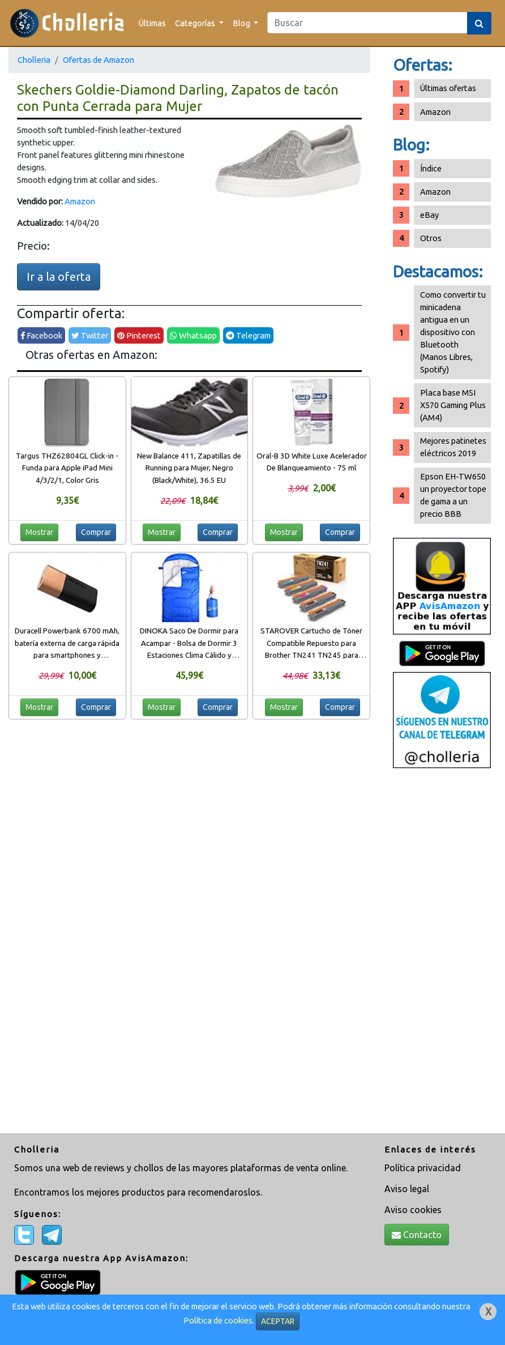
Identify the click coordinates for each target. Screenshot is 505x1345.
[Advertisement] (442, 952)
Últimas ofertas (448, 88)
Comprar (96, 532)
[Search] (367, 22)
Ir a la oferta (59, 276)
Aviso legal (406, 1189)
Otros (431, 238)
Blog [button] (242, 23)
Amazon (80, 201)
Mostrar (39, 532)
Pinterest (139, 335)
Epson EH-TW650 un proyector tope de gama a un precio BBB (453, 495)
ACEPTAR (277, 1321)
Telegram (248, 335)
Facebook (41, 335)
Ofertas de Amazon (98, 60)
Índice (431, 168)
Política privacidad (422, 1168)
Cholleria (34, 60)
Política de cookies (217, 1320)
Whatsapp (193, 335)
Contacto (417, 1235)
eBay (429, 215)
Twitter (89, 335)
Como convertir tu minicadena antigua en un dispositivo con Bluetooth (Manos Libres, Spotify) (453, 332)
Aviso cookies (413, 1210)
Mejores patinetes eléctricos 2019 (453, 447)
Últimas (152, 23)
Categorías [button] (196, 23)
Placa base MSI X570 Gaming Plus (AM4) (453, 405)
